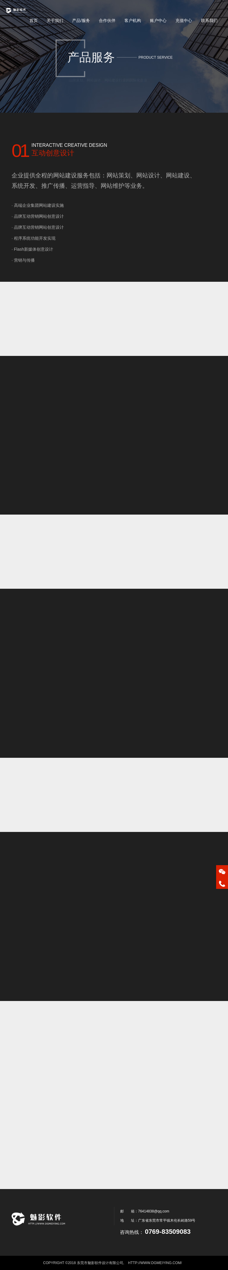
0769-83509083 (168, 1231)
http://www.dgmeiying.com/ (155, 1263)
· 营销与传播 (23, 270)
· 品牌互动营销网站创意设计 (38, 226)
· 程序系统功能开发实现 (34, 248)
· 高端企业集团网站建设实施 (38, 215)
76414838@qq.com (153, 1211)
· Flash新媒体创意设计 (32, 259)
